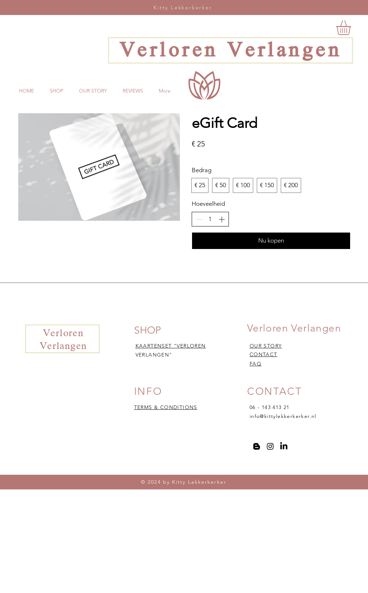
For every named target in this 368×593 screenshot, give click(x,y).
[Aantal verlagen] (198, 219)
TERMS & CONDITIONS (165, 407)
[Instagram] (270, 446)
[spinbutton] (210, 219)
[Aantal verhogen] (221, 219)
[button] (352, 27)
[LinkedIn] (283, 446)
